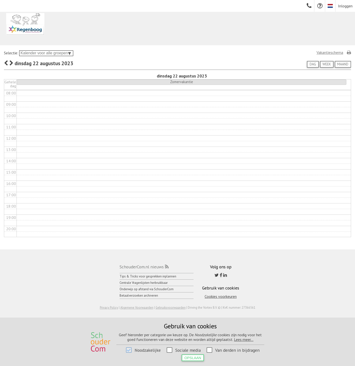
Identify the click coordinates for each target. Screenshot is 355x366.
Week (326, 64)
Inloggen (345, 5)
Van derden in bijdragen (237, 350)
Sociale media (188, 350)
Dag (313, 64)
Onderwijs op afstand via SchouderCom (147, 289)
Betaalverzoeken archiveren (139, 295)
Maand (342, 64)
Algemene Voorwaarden (136, 307)
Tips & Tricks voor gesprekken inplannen (148, 276)
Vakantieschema (330, 52)
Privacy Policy (109, 307)
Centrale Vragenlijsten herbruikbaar (144, 283)
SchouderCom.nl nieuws (142, 267)
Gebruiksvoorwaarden (171, 307)
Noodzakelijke (148, 350)
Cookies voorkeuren (221, 296)
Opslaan (192, 358)
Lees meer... (243, 339)
